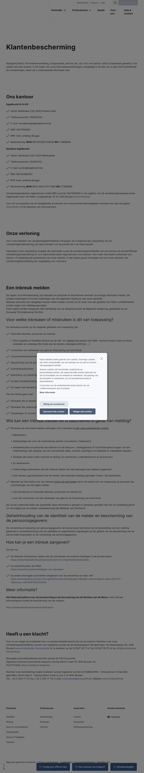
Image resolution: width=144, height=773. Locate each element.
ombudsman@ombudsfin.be (77, 678)
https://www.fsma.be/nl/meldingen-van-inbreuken (37, 569)
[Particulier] (55, 10)
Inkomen (44, 727)
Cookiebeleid (66, 762)
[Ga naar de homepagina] (27, 9)
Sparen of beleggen (15, 737)
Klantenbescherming (83, 727)
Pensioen (10, 742)
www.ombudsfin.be (113, 678)
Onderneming (46, 717)
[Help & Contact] (129, 11)
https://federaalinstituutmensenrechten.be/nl (29, 607)
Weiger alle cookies (82, 411)
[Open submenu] (65, 10)
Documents (79, 722)
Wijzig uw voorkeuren (54, 404)
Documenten (82, 3)
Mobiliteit (10, 717)
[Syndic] (101, 10)
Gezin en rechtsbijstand (17, 727)
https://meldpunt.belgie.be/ (35, 665)
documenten (12, 206)
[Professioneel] (78, 10)
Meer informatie (47, 392)
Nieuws (94, 3)
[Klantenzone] (128, 2)
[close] (101, 358)
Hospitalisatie (12, 732)
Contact (77, 717)
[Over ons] (114, 11)
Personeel (44, 722)
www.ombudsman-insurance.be (32, 648)
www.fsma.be (81, 196)
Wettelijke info (103, 762)
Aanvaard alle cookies (53, 411)
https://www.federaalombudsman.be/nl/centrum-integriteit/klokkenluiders (50, 559)
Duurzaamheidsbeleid (85, 762)
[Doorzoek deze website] (115, 2)
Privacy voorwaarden (48, 762)
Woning (9, 722)
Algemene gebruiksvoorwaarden (21, 762)
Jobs (103, 3)
